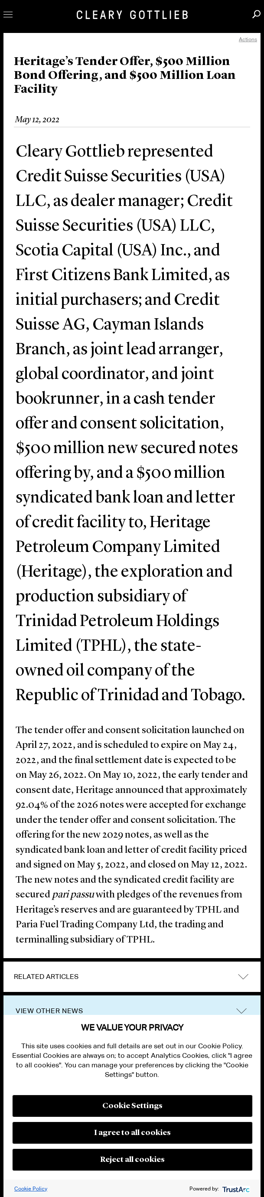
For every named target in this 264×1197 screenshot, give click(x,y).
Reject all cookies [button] (132, 1160)
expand (243, 977)
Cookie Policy (30, 1188)
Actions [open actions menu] (248, 39)
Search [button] (256, 14)
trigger (241, 1011)
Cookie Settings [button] (132, 1106)
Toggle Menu (8, 14)
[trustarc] (235, 1188)
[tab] (132, 977)
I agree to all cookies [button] (132, 1133)
